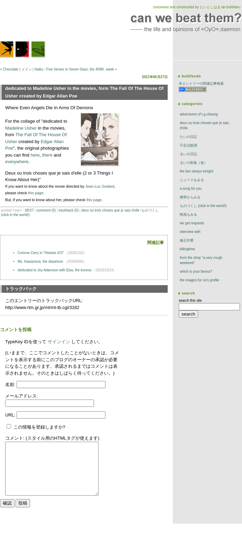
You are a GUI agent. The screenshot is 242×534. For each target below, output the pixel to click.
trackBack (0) (68, 210)
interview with (190, 232)
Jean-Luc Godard (99, 186)
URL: (11, 415)
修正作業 (187, 240)
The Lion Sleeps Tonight (196, 171)
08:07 (29, 210)
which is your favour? (196, 271)
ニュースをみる (192, 180)
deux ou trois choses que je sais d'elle (110, 210)
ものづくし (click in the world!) (203, 206)
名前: (11, 384)
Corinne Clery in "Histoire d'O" (41, 253)
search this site (190, 300)
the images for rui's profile (199, 280)
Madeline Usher (21, 128)
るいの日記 (188, 154)
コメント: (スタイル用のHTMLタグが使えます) (52, 438)
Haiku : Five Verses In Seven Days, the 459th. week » (76, 69)
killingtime (187, 249)
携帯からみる (190, 197)
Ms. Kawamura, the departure (40, 261)
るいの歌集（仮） (193, 163)
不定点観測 (188, 145)
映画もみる (188, 214)
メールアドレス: (21, 396)
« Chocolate (9, 69)
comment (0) (46, 210)
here (35, 155)
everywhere (16, 161)
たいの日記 (188, 137)
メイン (26, 69)
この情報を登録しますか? (36, 427)
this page (35, 193)
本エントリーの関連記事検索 (201, 83)
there (47, 155)
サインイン (59, 341)
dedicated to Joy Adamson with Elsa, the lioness (54, 270)
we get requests (192, 223)
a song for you (191, 188)
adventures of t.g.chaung (199, 114)
